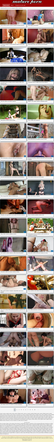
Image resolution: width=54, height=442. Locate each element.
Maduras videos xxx (27, 2)
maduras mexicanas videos (31, 415)
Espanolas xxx (32, 423)
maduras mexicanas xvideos (41, 415)
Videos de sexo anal (47, 427)
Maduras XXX (43, 432)
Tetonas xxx (2, 433)
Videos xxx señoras (3, 430)
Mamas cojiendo (40, 424)
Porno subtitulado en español (7, 428)
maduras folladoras (44, 414)
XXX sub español (20, 425)
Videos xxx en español (3, 427)
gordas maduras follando (16, 413)
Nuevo (12, 5)
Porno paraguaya (38, 423)
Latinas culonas (23, 432)
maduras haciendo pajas (9, 415)
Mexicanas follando (46, 430)
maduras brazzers (49, 413)
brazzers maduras (3, 413)
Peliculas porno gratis (29, 427)
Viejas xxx (8, 423)
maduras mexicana (23, 415)
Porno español (26, 431)
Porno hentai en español (19, 423)
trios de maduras (14, 420)
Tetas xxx (31, 425)
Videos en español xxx (16, 432)
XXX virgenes (28, 432)
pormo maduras (11, 419)
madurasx (8, 418)
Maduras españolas (49, 432)
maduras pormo (16, 417)
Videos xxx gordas (22, 427)
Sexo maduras (12, 423)
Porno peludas (14, 428)
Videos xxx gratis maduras (31, 429)
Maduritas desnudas (23, 430)
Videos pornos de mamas (48, 431)
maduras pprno (27, 417)
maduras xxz (4, 418)
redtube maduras (35, 419)
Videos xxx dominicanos (33, 424)
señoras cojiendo (46, 419)
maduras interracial (16, 415)
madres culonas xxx (24, 413)
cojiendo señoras (9, 413)
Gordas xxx (45, 424)
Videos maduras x (26, 423)
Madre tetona (36, 430)
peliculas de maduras (44, 418)
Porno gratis (40, 425)
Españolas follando (15, 431)
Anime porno (35, 431)
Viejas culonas (21, 424)
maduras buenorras (3, 414)
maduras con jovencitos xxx (17, 414)
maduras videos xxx (41, 417)
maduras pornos (21, 417)
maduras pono (10, 417)
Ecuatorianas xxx (47, 423)
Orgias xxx (48, 428)
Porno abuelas (26, 424)
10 (34, 409)
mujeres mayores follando (36, 418)
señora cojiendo (40, 419)
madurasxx (12, 418)
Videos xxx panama (11, 427)
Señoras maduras (36, 427)
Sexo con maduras (3, 423)
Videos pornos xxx (33, 432)
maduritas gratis (24, 418)
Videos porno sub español (4, 425)
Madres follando (18, 429)
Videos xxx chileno (20, 428)
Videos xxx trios (16, 424)
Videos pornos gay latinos (11, 430)
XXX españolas (49, 425)
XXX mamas (43, 423)
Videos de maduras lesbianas (41, 429)
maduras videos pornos (34, 417)
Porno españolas (21, 431)
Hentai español (2, 432)
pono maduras (5, 419)
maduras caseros (10, 414)
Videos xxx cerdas (26, 425)
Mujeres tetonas (49, 424)
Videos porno (11, 424)
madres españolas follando (32, 413)
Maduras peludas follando (41, 428)
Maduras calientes (41, 431)
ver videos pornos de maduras (22, 420)
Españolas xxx (16, 427)
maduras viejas (47, 417)
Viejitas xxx (41, 430)
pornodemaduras (17, 419)
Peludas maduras (9, 431)
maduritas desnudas (17, 418)
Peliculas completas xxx (11, 429)
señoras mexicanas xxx (7, 420)
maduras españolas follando (27, 414)
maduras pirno (5, 417)
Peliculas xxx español (27, 428)
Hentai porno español (9, 432)
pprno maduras (28, 419)
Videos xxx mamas (34, 428)
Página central (6, 5)
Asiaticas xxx (6, 433)
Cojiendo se (18, 430)
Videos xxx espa (23, 429)
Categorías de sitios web (20, 5)
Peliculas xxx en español (13, 425)
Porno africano (6, 424)
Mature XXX (41, 427)
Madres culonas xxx (49, 429)
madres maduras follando (41, 413)
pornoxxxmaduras (23, 419)
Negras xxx (31, 431)
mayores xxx (29, 418)
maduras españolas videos (36, 414)
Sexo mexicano (44, 425)
